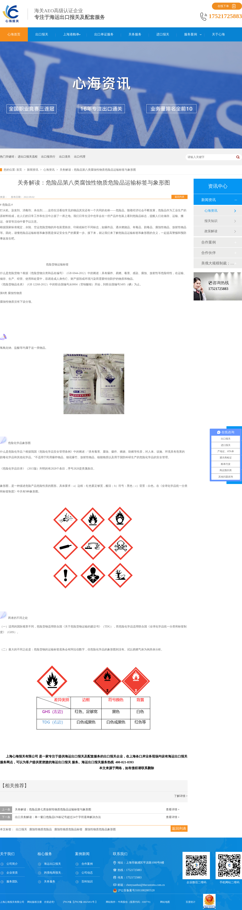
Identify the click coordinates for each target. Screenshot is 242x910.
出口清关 (64, 156)
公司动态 (87, 872)
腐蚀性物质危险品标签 (68, 829)
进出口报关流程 (28, 156)
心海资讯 (49, 169)
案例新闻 (82, 854)
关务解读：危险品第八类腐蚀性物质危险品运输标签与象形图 (98, 169)
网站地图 (165, 902)
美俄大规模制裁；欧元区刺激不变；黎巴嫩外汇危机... (217, 263)
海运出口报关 (52, 863)
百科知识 (87, 881)
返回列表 (179, 196)
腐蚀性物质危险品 (40, 829)
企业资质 (12, 872)
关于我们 (7, 854)
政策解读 (210, 231)
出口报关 (21, 829)
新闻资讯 (33, 169)
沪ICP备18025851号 (84, 902)
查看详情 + (172, 809)
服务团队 (12, 881)
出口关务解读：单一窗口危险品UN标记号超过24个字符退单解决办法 (58, 817)
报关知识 (210, 221)
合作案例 (208, 242)
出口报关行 (48, 156)
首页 (19, 169)
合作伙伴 (208, 253)
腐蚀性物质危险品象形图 (100, 829)
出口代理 (79, 156)
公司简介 (12, 863)
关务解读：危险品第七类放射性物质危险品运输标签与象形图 (53, 809)
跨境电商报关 (52, 872)
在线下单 (223, 6)
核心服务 (45, 854)
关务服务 (49, 881)
